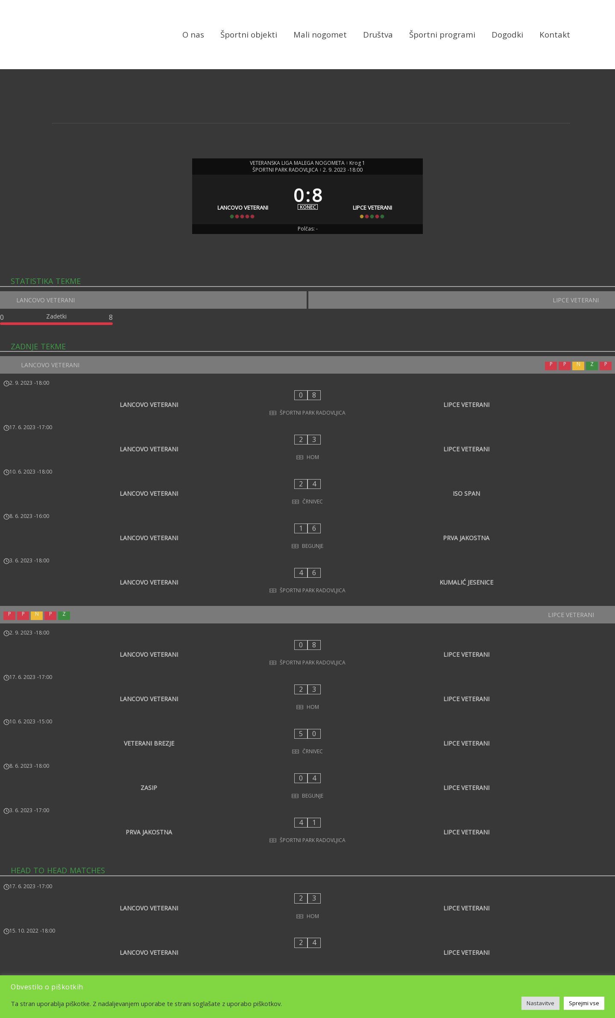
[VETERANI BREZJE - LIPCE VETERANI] (307, 648)
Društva (378, 35)
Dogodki (507, 35)
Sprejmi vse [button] (584, 1003)
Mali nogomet (320, 35)
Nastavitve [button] (540, 1003)
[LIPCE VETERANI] (375, 209)
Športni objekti (248, 35)
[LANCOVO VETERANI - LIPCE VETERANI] (307, 418)
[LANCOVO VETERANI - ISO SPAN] (307, 475)
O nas (193, 35)
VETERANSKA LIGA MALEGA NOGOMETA (297, 164)
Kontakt (554, 35)
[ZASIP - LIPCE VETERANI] (307, 676)
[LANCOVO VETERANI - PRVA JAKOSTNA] (307, 503)
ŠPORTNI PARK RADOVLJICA (285, 171)
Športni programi (442, 35)
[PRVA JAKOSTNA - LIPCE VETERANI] (307, 704)
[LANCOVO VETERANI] (239, 209)
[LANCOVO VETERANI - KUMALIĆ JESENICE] (307, 531)
